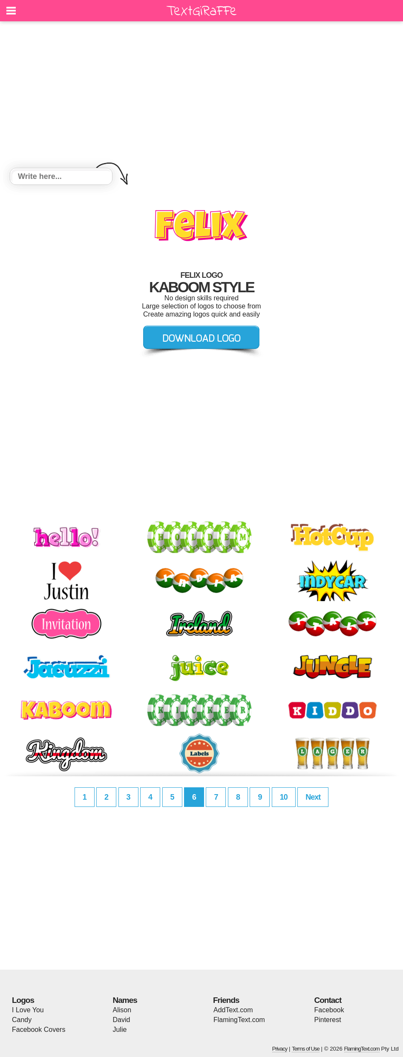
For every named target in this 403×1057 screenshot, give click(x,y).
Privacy (280, 1048)
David (121, 1019)
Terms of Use (306, 1048)
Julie (120, 1029)
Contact (328, 1000)
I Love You (28, 1010)
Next (312, 797)
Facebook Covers (38, 1029)
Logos (23, 1000)
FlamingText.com (239, 1019)
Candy (22, 1019)
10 (284, 797)
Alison (122, 1010)
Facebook (329, 1010)
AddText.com (233, 1010)
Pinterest (327, 1019)
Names (125, 1000)
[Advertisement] (201, 96)
